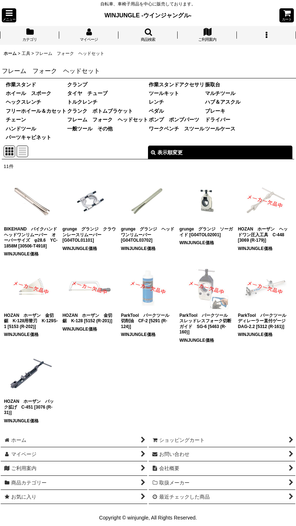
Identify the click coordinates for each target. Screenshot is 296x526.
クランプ (77, 84)
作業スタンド (21, 84)
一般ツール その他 (90, 129)
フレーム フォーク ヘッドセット (107, 119)
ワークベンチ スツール (176, 129)
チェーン (16, 119)
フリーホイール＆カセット (36, 111)
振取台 (212, 84)
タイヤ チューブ (87, 93)
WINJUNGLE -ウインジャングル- (148, 15)
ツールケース (220, 129)
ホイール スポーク (28, 93)
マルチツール (220, 93)
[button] (9, 15)
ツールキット (164, 93)
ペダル (156, 111)
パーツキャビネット (28, 137)
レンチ (156, 102)
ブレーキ (215, 111)
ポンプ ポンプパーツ (174, 119)
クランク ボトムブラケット (100, 111)
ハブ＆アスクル (222, 102)
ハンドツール (21, 129)
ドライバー (217, 119)
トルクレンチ (82, 102)
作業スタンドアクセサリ (176, 84)
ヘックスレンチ (23, 102)
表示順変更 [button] (167, 152)
